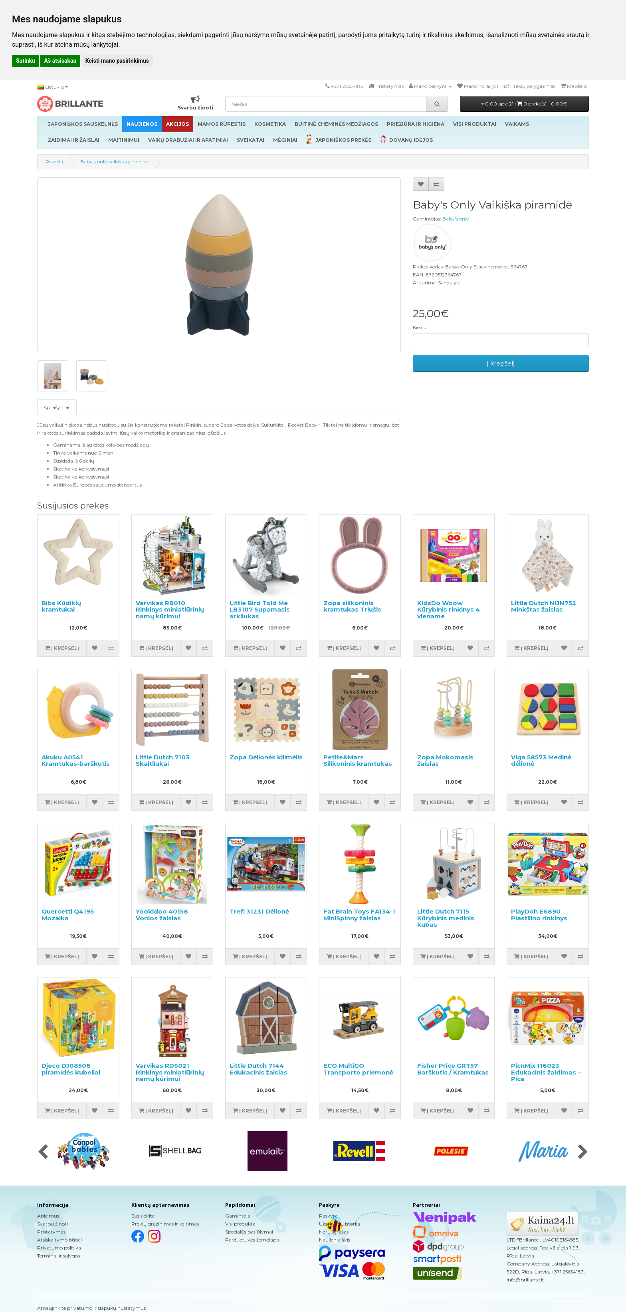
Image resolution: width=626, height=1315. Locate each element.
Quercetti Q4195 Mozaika (68, 915)
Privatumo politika (59, 1248)
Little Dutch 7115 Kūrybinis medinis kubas (445, 918)
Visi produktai (241, 1224)
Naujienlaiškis (334, 1240)
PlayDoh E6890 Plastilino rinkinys (539, 915)
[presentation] (43, 1152)
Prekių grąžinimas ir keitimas (165, 1224)
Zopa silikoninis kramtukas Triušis (352, 606)
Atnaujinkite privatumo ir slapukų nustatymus (91, 1308)
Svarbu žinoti (52, 1224)
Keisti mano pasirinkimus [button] (117, 61)
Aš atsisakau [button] (60, 61)
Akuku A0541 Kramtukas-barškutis (76, 760)
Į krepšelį (501, 363)
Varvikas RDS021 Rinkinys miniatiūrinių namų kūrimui (170, 1072)
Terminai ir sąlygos (58, 1256)
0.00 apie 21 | (524, 104)
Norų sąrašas (334, 1232)
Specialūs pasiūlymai (249, 1232)
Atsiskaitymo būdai (59, 1240)
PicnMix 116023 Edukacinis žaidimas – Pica (546, 1072)
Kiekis (419, 327)
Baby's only (455, 219)
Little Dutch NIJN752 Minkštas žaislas (543, 606)
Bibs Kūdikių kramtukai (61, 606)
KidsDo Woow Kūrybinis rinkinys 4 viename (448, 609)
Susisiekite (143, 1216)
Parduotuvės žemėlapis (252, 1240)
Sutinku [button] (25, 61)
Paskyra (328, 1216)
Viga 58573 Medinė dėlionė (541, 760)
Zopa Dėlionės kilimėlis (266, 757)
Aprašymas (57, 407)
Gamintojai (238, 1216)
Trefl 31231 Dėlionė (259, 911)
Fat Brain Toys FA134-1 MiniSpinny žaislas (359, 915)
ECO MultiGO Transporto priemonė (358, 1069)
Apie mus (48, 1216)
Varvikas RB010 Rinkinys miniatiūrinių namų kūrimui (170, 609)
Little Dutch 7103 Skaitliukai (163, 760)
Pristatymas (51, 1232)
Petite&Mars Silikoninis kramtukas (357, 760)
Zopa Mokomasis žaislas (445, 760)
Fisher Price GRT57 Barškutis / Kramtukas (453, 1069)
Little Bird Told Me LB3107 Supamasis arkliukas (260, 609)
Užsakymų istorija (339, 1224)
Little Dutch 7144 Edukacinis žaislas (258, 1069)
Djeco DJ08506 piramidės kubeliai (71, 1069)
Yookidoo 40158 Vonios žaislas (162, 915)
